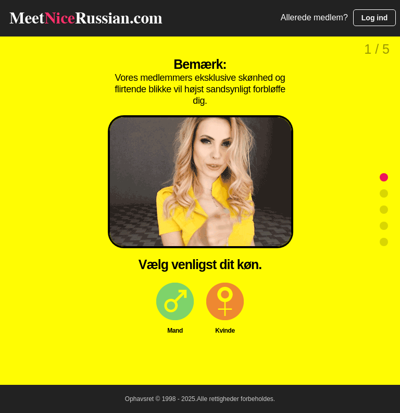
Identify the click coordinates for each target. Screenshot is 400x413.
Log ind (374, 18)
